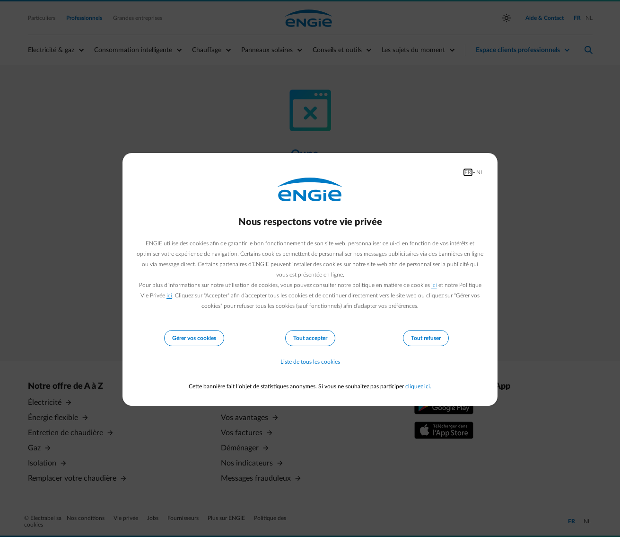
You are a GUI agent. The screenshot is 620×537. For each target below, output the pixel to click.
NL (479, 172)
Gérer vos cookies (194, 338)
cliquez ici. (418, 386)
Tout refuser (426, 338)
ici (434, 285)
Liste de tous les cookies (310, 362)
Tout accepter (310, 338)
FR (468, 172)
